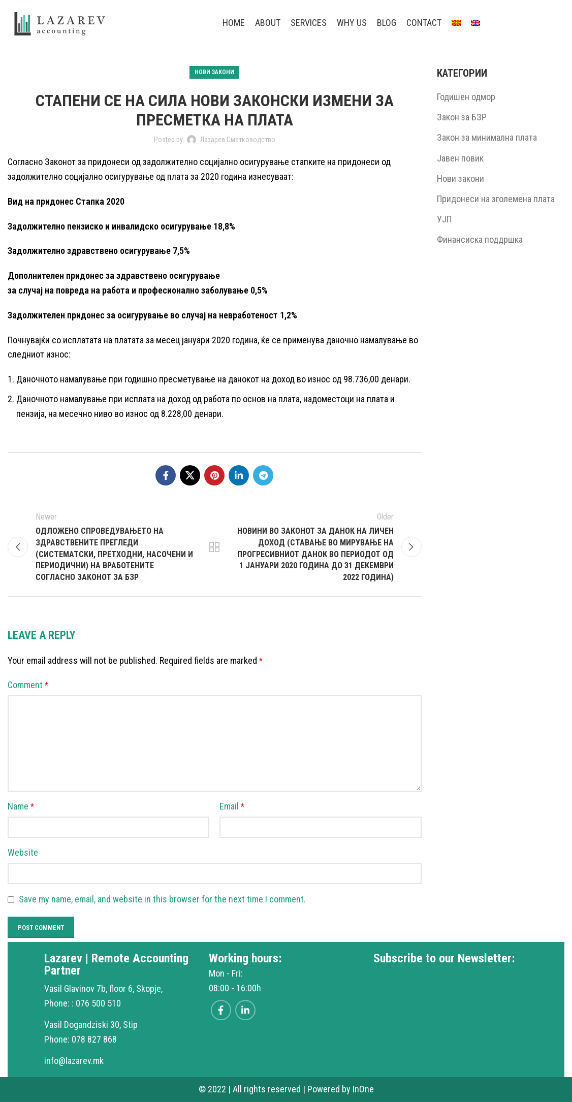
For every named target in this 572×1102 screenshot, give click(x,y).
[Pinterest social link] (214, 475)
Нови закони (214, 72)
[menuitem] (456, 23)
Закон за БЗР (462, 117)
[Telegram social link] (263, 475)
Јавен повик (460, 158)
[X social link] (190, 475)
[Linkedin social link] (239, 475)
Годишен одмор (466, 96)
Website (23, 852)
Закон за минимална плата (487, 137)
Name (21, 806)
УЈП (444, 219)
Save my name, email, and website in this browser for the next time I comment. (162, 899)
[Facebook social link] (165, 475)
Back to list (214, 547)
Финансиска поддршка (480, 239)
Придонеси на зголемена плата (496, 198)
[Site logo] (60, 22)
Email (231, 806)
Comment (28, 684)
